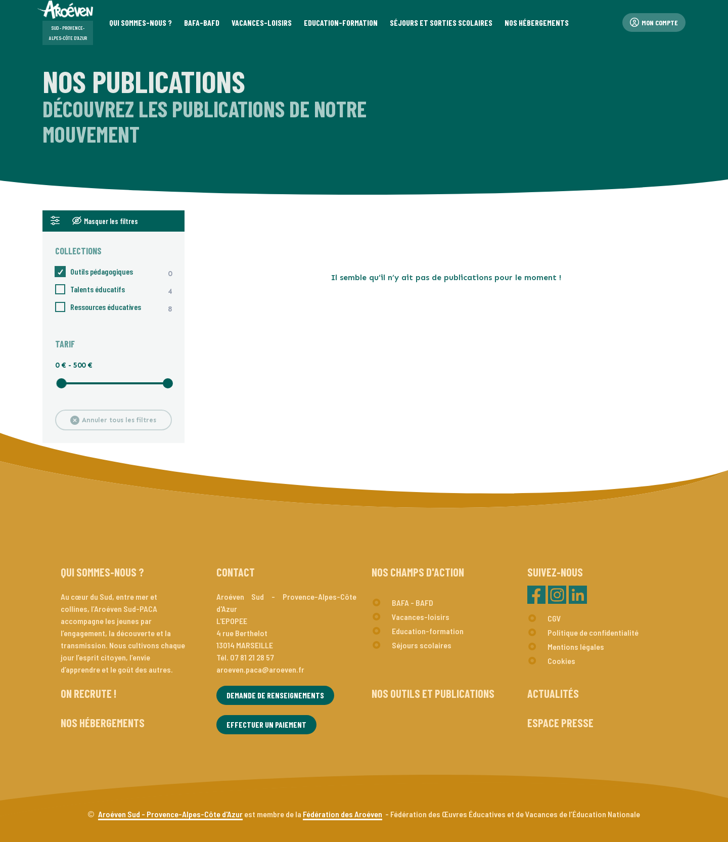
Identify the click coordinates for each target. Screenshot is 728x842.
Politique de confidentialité (593, 632)
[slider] (61, 383)
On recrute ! (88, 693)
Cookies (561, 661)
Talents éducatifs (90, 289)
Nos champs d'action (418, 572)
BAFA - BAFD (412, 602)
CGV (554, 618)
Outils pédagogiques (94, 272)
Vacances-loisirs (420, 617)
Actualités (553, 693)
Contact (235, 572)
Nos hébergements (103, 722)
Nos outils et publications (433, 693)
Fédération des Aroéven (342, 814)
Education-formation (428, 631)
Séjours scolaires (421, 645)
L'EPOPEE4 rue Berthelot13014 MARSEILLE (244, 633)
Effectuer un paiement (266, 724)
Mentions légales (576, 646)
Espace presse (560, 722)
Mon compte (654, 22)
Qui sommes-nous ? (102, 572)
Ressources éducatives (98, 307)
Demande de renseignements (275, 695)
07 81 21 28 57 (252, 657)
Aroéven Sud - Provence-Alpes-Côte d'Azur (170, 814)
